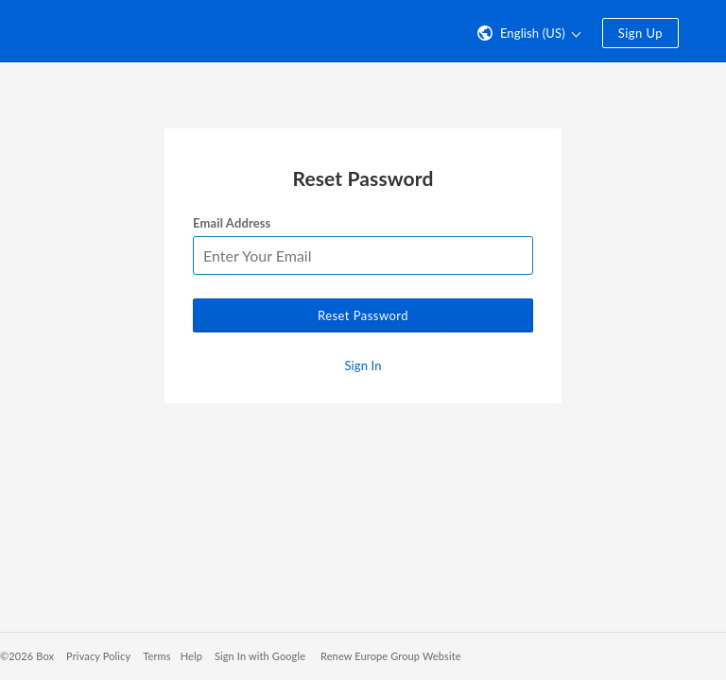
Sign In (362, 365)
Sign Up (640, 33)
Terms (156, 656)
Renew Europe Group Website (390, 656)
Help (191, 656)
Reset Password (363, 315)
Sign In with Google (260, 656)
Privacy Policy (98, 656)
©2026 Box (27, 656)
